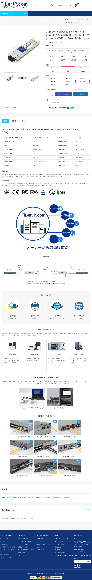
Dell (53, 71)
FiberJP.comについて (43, 19)
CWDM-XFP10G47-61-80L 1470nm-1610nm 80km (53, 497)
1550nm (67, 81)
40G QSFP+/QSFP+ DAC (7, 547)
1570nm (82, 81)
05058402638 (80, 549)
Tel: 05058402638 (57, 19)
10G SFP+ (3, 541)
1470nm (53, 78)
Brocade (82, 68)
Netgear (82, 71)
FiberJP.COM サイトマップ (26, 549)
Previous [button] (2, 78)
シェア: (4, 107)
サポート (20, 19)
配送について (59, 547)
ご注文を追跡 (40, 541)
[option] (10, 78)
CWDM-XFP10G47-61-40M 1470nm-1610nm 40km (20, 497)
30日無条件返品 (55, 102)
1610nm (68, 85)
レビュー (23, 121)
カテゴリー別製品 (23, 544)
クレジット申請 (59, 544)
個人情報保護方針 (60, 552)
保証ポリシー (40, 547)
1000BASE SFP (4, 544)
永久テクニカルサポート (57, 105)
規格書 (14, 121)
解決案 (3, 19)
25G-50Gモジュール (6, 539)
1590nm (53, 85)
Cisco (53, 68)
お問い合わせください (82, 89)
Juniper (67, 68)
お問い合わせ (29, 19)
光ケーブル (21, 555)
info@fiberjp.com (83, 552)
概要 (5, 121)
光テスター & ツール (6, 557)
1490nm (67, 78)
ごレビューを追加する (84, 509)
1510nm (82, 78)
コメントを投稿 (28, 518)
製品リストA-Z (22, 547)
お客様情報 (40, 539)
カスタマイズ (11, 19)
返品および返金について (44, 544)
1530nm (53, 81)
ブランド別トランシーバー (25, 539)
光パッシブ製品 (4, 554)
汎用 (68, 71)
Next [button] (42, 78)
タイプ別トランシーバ (24, 541)
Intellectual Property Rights (64, 555)
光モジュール (22, 552)
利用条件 (57, 549)
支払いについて (59, 541)
